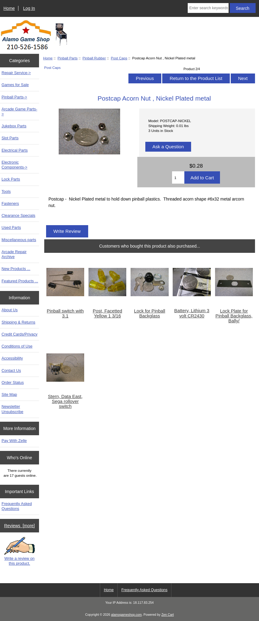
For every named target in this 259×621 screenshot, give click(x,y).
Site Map (9, 394)
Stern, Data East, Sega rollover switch (65, 401)
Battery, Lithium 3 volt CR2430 (191, 313)
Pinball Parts (67, 58)
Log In (29, 8)
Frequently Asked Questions (17, 506)
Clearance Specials (18, 215)
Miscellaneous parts (19, 239)
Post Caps (119, 58)
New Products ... (16, 268)
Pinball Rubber (94, 58)
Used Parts (11, 227)
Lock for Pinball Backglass (149, 313)
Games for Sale (15, 84)
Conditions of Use (17, 346)
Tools (6, 191)
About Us (10, 310)
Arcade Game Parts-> (19, 111)
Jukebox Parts (14, 126)
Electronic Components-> (14, 164)
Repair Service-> (16, 72)
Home (9, 8)
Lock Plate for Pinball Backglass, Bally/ (233, 316)
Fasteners (10, 203)
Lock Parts (11, 179)
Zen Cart (167, 614)
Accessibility (12, 358)
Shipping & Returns (18, 322)
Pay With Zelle (14, 440)
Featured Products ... (20, 281)
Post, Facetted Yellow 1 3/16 (107, 313)
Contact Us (11, 370)
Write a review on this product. (19, 551)
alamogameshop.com (126, 614)
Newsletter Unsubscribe (12, 409)
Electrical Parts (15, 150)
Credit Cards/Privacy (19, 334)
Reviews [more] (19, 525)
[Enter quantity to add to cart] (178, 177)
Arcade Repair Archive (14, 254)
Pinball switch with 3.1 (65, 313)
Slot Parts (10, 138)
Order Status (13, 382)
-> (14, 97)
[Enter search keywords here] (208, 8)
